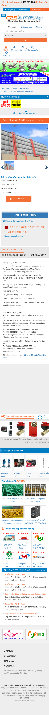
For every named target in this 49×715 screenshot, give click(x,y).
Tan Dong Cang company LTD (24, 546)
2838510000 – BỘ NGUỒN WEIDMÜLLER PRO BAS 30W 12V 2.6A (35, 522)
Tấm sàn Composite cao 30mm (12, 499)
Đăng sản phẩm (39, 9)
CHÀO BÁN (10, 656)
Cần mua (14, 48)
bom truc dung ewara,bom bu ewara (5, 475)
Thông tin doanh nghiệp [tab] (14, 255)
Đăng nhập (10, 9)
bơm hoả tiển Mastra (43, 474)
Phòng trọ (8, 704)
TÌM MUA (9, 661)
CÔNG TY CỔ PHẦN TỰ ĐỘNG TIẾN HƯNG (38, 546)
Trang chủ (6, 89)
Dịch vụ (22, 48)
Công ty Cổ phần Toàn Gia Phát (18, 221)
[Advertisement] (24, 388)
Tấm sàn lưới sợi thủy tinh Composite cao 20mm (12, 521)
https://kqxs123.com (37, 704)
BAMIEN (8, 651)
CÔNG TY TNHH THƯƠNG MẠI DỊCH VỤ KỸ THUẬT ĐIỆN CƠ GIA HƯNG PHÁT (9, 565)
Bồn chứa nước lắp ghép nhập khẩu (18, 91)
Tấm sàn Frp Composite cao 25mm (35, 499)
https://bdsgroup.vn (21, 704)
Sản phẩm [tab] (12, 27)
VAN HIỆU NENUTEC (22, 439)
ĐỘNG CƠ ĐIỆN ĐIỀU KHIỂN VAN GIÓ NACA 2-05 (34, 441)
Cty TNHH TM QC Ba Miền (38, 565)
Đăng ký (23, 9)
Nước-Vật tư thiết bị (21, 89)
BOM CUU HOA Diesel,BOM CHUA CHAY (31, 475)
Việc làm (6, 48)
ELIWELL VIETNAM (10, 439)
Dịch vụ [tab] (39, 27)
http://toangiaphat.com (13, 236)
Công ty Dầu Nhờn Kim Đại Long (24, 565)
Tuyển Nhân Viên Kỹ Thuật (15, 574)
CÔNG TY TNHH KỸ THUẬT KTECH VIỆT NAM (8, 546)
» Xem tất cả (41, 570)
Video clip (6, 53)
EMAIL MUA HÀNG (18, 199)
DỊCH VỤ (9, 666)
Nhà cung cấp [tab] (26, 27)
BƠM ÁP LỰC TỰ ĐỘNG (17, 475)
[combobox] (25, 35)
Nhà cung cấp (32, 48)
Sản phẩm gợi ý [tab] (38, 255)
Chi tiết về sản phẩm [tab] (12, 250)
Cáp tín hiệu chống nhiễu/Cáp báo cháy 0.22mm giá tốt (25, 594)
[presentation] (40, 417)
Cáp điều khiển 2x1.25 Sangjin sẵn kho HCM (21, 614)
